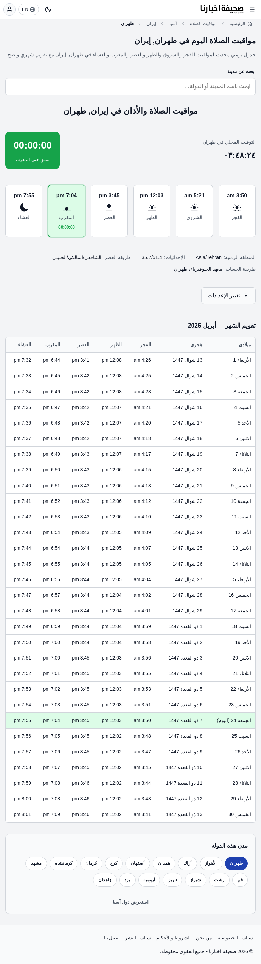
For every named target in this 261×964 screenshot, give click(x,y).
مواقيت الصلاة (203, 23)
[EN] (28, 9)
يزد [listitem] (127, 879)
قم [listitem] (240, 879)
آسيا (173, 23)
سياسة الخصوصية (235, 937)
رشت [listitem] (219, 879)
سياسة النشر (138, 937)
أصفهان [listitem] (137, 863)
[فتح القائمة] (252, 9)
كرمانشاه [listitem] (63, 863)
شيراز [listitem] (195, 879)
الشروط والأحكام (173, 937)
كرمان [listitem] (91, 863)
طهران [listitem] (236, 863)
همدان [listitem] (164, 863)
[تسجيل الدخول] (9, 9)
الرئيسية (237, 23)
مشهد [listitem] (36, 863)
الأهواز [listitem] (211, 863)
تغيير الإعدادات (228, 296)
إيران (151, 23)
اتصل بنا (112, 937)
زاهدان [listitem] (104, 879)
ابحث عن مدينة (241, 71)
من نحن (204, 937)
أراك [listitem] (187, 863)
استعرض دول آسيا (130, 902)
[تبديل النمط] (48, 9)
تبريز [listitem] (172, 879)
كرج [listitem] (113, 863)
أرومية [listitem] (149, 879)
